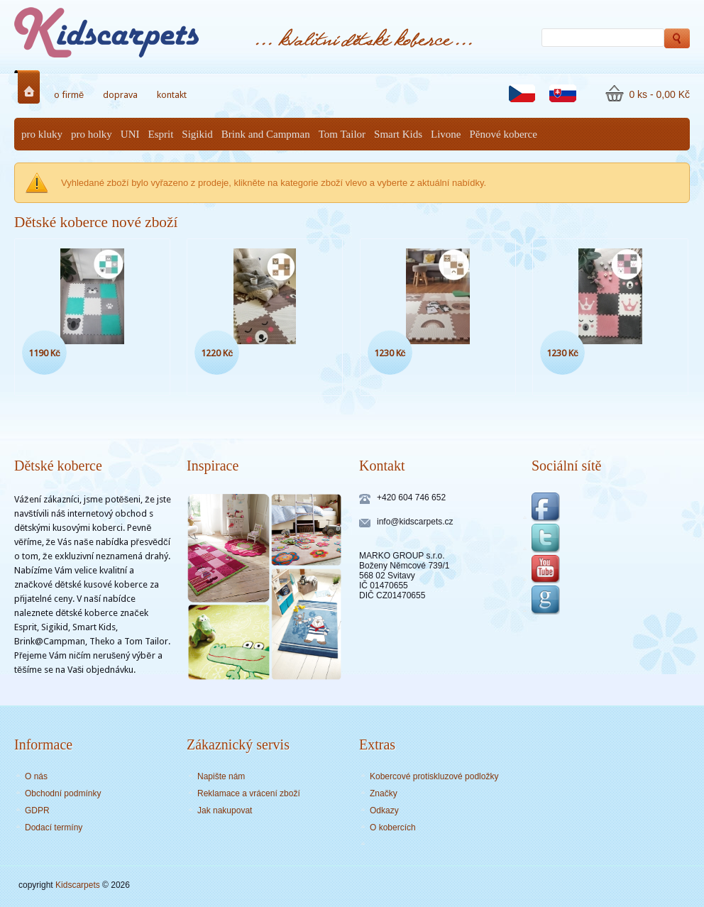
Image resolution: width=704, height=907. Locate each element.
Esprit (161, 134)
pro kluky (41, 134)
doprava (120, 94)
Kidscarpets (77, 885)
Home (31, 87)
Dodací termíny (53, 827)
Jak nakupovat (224, 810)
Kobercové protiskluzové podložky (434, 776)
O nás (36, 776)
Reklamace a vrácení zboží (248, 793)
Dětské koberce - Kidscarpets (134, 32)
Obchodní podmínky (63, 793)
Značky (383, 793)
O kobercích (393, 827)
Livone (446, 134)
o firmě (69, 94)
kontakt (172, 94)
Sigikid (197, 134)
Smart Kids (398, 134)
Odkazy (384, 810)
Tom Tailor (342, 134)
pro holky (91, 134)
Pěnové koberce (503, 134)
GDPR (37, 810)
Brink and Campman (265, 134)
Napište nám (221, 776)
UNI (130, 134)
